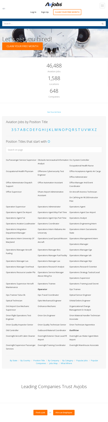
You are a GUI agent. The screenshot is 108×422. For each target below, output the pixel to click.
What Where (66, 363)
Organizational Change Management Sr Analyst (80, 308)
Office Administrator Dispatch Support (19, 184)
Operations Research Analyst (51, 266)
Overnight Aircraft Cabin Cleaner (20, 336)
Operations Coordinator (48, 223)
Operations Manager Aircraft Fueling (19, 251)
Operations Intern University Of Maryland (20, 240)
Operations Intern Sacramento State (83, 231)
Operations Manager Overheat (20, 266)
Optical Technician (14, 300)
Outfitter (74, 330)
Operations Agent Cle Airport (19, 212)
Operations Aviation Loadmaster (20, 223)
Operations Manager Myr (80, 261)
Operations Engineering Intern (83, 223)
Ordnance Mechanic (47, 306)
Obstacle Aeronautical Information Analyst (53, 162)
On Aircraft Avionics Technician (83, 191)
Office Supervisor (14, 191)
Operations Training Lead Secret (83, 283)
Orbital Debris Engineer (79, 300)
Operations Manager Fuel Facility (52, 255)
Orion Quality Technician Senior (52, 324)
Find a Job (40, 412)
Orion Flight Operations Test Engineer (18, 317)
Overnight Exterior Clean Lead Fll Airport (52, 338)
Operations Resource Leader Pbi (20, 272)
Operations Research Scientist (83, 266)
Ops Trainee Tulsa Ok (15, 295)
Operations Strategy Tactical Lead (84, 272)
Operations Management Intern (83, 238)
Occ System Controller (79, 160)
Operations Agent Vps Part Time (52, 218)
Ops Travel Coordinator (48, 295)
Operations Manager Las (17, 261)
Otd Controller (12, 330)
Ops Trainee (75, 289)
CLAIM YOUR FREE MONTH (67, 12)
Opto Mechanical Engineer (49, 300)
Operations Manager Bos (49, 249)
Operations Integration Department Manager (16, 231)
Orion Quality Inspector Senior (19, 324)
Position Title (39, 360)
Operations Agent (77, 206)
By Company (53, 360)
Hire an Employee (64, 412)
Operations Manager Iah (80, 255)
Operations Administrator (49, 206)
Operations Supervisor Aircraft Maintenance (20, 285)
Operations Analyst (78, 218)
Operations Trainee (46, 283)
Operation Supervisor (16, 206)
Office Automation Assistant (50, 182)
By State (13, 360)
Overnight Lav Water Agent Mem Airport (83, 338)
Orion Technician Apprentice (82, 324)
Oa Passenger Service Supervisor (21, 160)
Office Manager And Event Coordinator (81, 184)
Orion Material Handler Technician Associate (84, 317)
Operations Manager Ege (80, 249)
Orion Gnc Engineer (46, 315)
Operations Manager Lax (49, 261)
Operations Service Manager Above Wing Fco (51, 274)
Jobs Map (53, 363)
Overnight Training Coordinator (52, 345)
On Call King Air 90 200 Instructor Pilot (83, 199)
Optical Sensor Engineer (80, 295)
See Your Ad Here (54, 112)
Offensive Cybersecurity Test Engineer (51, 173)
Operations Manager (78, 244)
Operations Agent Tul (15, 218)
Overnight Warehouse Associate (84, 345)
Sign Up (45, 12)
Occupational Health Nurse (81, 165)
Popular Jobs (82, 360)
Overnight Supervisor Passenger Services (21, 347)
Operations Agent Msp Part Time (52, 212)
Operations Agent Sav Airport (82, 212)
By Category (67, 360)
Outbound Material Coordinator (52, 330)
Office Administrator (78, 177)
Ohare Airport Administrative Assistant (50, 193)
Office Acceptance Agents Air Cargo (85, 171)
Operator (42, 289)
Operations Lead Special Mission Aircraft (52, 240)
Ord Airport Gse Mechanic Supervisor (17, 308)
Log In (33, 12)
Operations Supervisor (79, 278)
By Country (25, 360)
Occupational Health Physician (19, 171)
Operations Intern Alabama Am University (52, 231)
